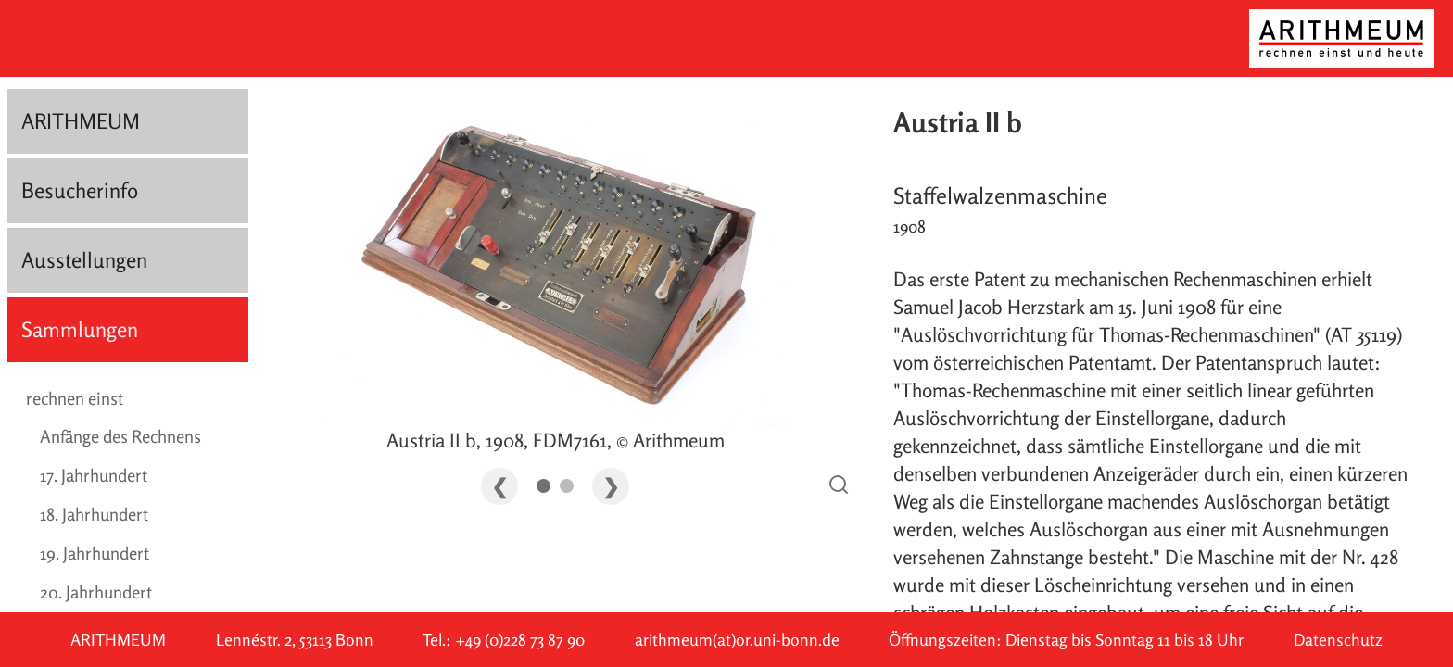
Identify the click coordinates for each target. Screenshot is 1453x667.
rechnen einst (74, 398)
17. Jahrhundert (93, 475)
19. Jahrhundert (94, 553)
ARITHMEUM (80, 120)
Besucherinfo (79, 190)
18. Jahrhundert (94, 514)
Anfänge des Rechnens (120, 436)
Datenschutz (1338, 639)
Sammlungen (79, 329)
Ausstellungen (84, 259)
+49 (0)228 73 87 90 (520, 639)
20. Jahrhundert (96, 592)
